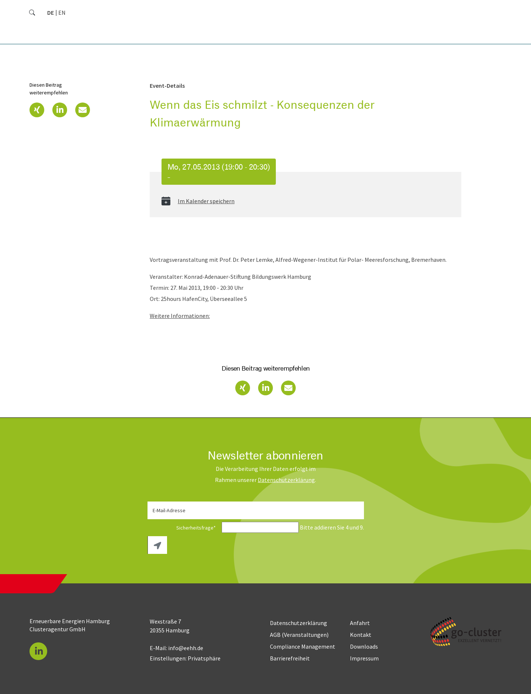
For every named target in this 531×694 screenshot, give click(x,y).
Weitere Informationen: (180, 315)
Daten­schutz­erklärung (286, 479)
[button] (37, 110)
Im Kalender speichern (206, 201)
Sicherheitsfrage (184, 527)
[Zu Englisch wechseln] (62, 12)
